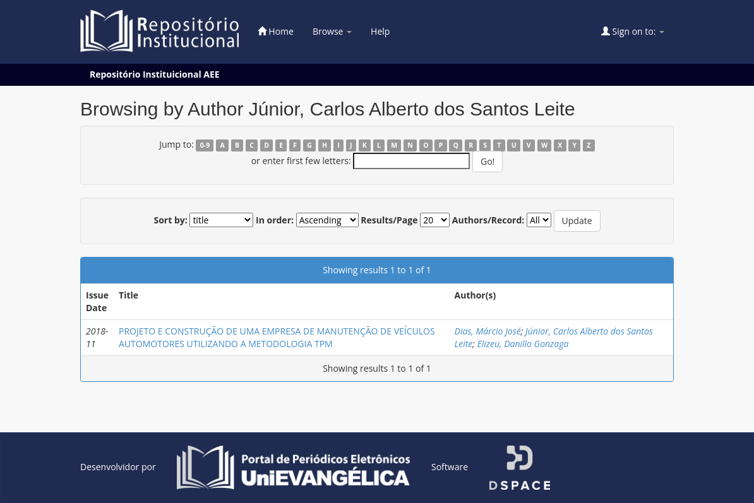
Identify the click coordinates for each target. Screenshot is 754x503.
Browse (332, 31)
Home (276, 31)
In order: (275, 220)
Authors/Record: (488, 220)
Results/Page (389, 220)
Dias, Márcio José (488, 331)
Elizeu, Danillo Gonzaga (523, 344)
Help (380, 31)
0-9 (205, 145)
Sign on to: (632, 31)
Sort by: (170, 220)
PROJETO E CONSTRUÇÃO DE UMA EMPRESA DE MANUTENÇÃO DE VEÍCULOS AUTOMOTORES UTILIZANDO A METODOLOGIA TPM (277, 337)
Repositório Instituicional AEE (155, 74)
